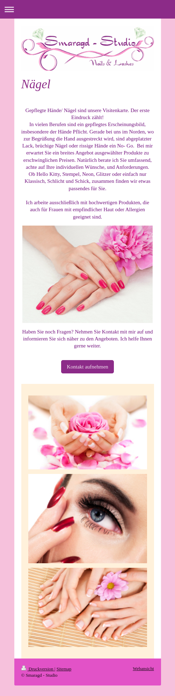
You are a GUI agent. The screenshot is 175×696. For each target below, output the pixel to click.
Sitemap (64, 668)
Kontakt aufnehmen (87, 367)
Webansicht (143, 668)
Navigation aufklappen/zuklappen (87, 9)
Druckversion (37, 668)
